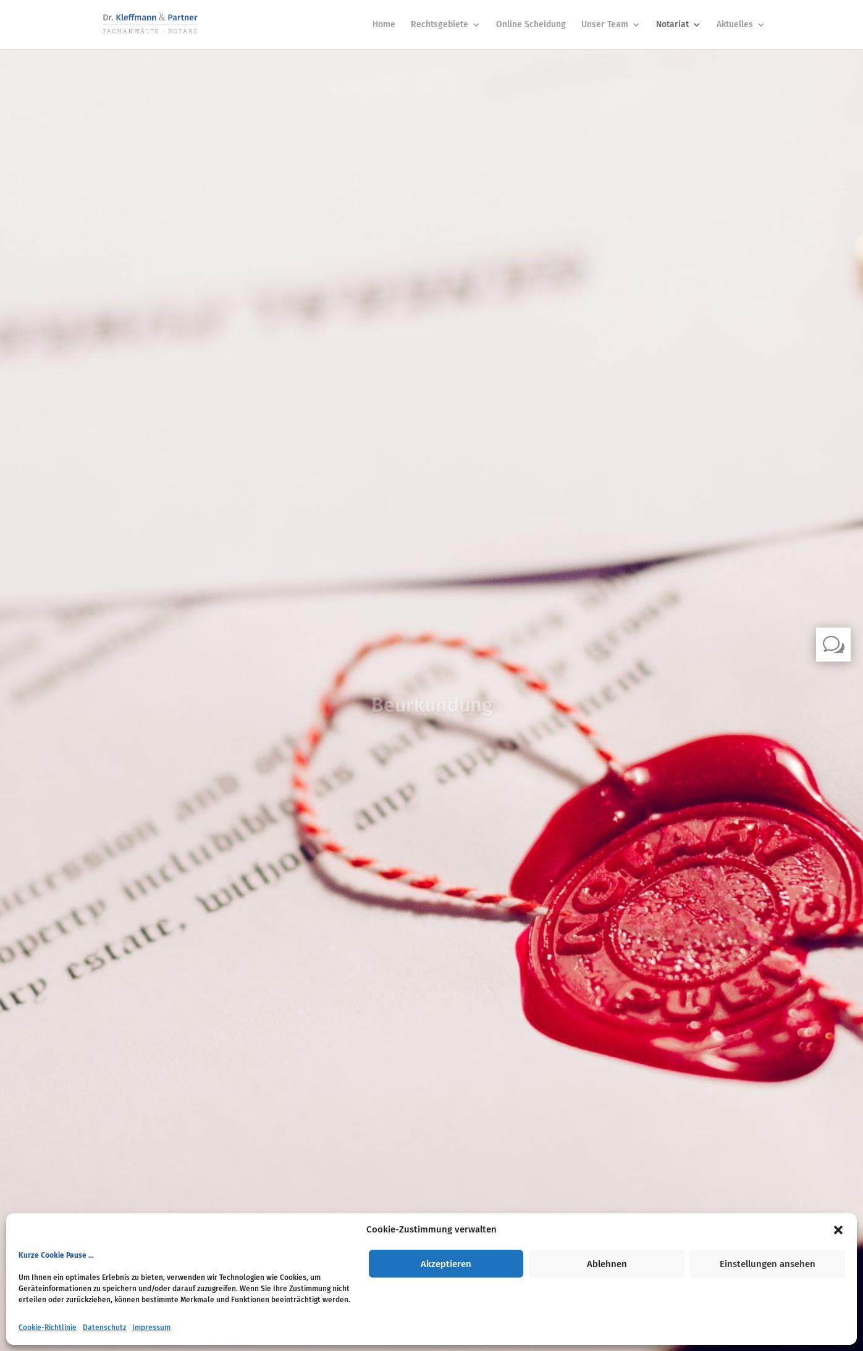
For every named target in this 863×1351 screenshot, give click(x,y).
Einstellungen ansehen (767, 1263)
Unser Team (604, 25)
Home (384, 25)
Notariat (672, 25)
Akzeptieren (446, 1263)
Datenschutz (104, 1327)
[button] (838, 1230)
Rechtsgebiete (439, 25)
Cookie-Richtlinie (48, 1327)
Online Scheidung (531, 25)
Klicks (431, 742)
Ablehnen (607, 1263)
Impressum (151, 1327)
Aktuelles (735, 25)
